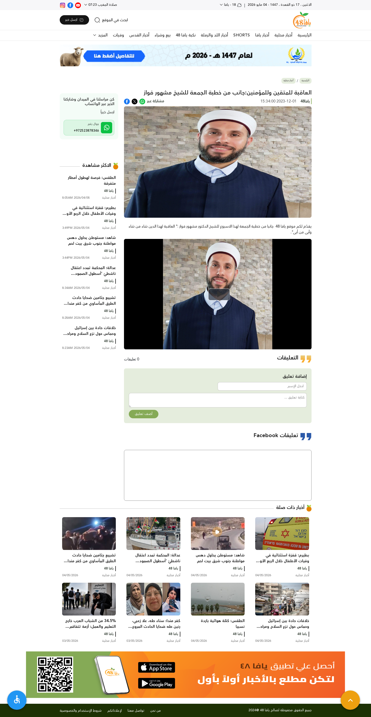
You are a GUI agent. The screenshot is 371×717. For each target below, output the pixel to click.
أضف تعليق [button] (143, 414)
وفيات (118, 35)
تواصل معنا (136, 710)
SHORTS (241, 35)
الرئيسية (305, 35)
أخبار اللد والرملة (214, 35)
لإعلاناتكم (114, 710)
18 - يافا (232, 4)
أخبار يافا (262, 35)
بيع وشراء (162, 35)
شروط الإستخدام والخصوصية (81, 710)
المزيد (102, 35)
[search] (111, 20)
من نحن (155, 710)
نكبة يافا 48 (185, 35)
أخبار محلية (283, 35)
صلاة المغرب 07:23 (102, 4)
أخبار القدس (139, 35)
